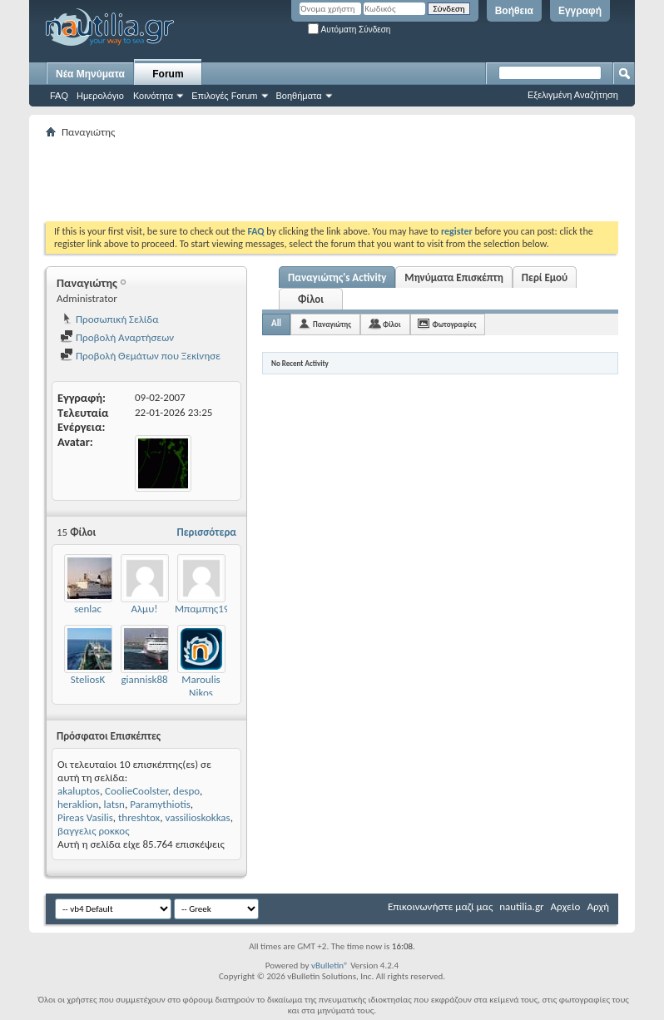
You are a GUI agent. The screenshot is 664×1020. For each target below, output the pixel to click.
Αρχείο (566, 906)
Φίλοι (311, 299)
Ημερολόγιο (100, 96)
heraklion (77, 804)
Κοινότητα (153, 96)
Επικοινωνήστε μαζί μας (440, 906)
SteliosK (88, 679)
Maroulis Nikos (200, 686)
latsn (114, 804)
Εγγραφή (580, 11)
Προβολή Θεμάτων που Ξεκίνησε (140, 355)
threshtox (139, 817)
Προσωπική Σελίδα (109, 319)
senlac (88, 608)
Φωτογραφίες (455, 324)
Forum (167, 74)
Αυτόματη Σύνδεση (349, 29)
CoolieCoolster (136, 791)
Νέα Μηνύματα (90, 74)
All (276, 323)
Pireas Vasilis (85, 817)
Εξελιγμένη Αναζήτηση (573, 95)
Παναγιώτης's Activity (337, 277)
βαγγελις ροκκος (93, 830)
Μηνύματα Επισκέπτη (453, 277)
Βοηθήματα (299, 96)
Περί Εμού (544, 277)
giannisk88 (144, 679)
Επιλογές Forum (224, 96)
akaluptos (78, 791)
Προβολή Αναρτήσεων (117, 337)
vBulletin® (330, 965)
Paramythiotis (160, 804)
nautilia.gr (521, 906)
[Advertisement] (349, 179)
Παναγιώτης (332, 324)
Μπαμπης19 (202, 608)
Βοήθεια (514, 11)
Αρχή (598, 906)
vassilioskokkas (197, 817)
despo (186, 791)
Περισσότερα (206, 532)
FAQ (59, 96)
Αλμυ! (144, 608)
